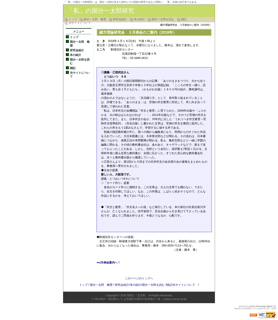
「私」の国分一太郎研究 (100, 10)
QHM (273, 308)
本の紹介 (139, 19)
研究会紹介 (120, 19)
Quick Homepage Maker (261, 306)
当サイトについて (79, 23)
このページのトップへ (139, 278)
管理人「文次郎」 (137, 295)
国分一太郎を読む (163, 19)
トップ (72, 19)
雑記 (184, 19)
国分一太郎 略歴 (95, 19)
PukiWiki (247, 308)
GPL (268, 308)
